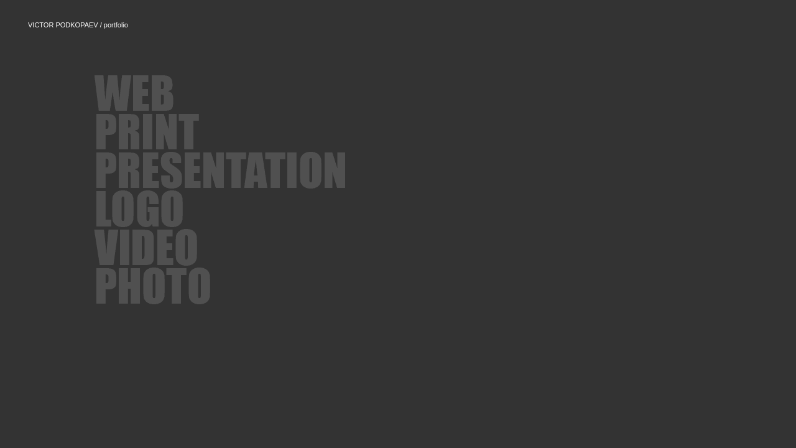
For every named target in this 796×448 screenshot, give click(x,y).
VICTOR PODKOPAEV (63, 25)
